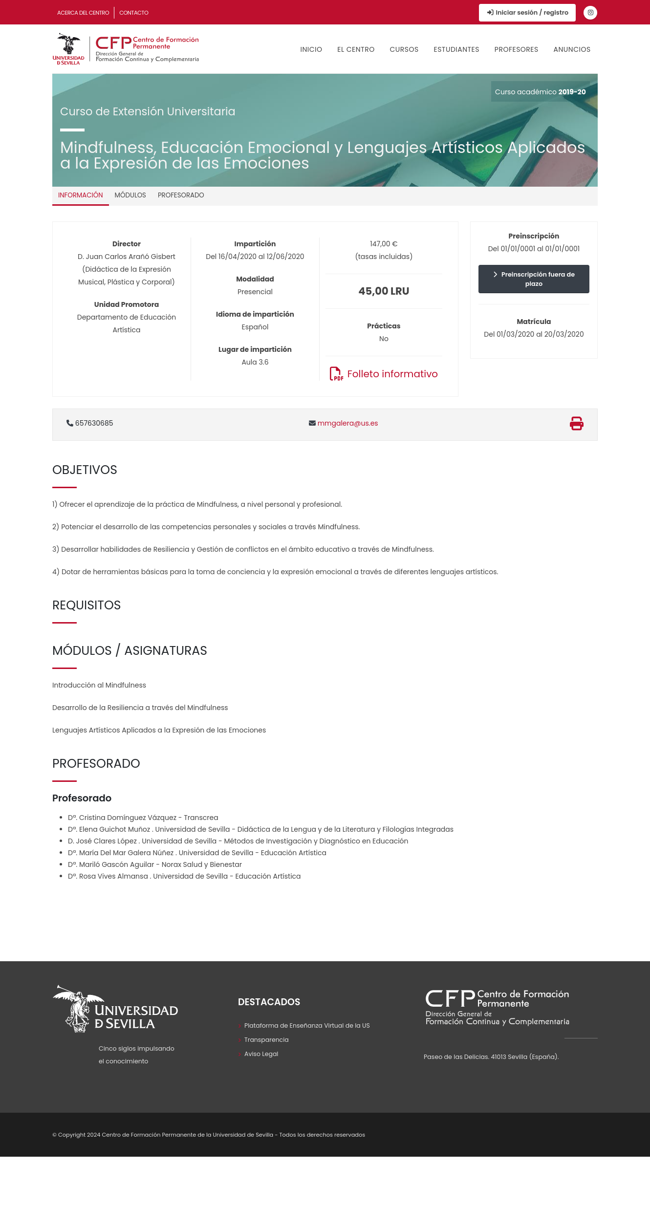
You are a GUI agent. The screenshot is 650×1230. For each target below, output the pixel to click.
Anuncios (572, 49)
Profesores (517, 49)
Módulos (130, 195)
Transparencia (266, 1040)
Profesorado (181, 195)
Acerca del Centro (83, 13)
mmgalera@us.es (343, 423)
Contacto (133, 13)
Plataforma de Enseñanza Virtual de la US (307, 1025)
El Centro (355, 49)
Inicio (312, 49)
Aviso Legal (261, 1054)
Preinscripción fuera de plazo (534, 279)
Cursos (404, 49)
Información (80, 195)
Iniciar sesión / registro (527, 12)
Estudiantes (456, 49)
